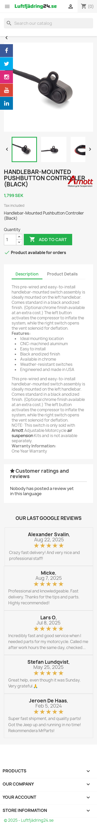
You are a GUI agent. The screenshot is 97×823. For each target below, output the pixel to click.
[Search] (48, 23)
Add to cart (48, 239)
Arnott (18, 430)
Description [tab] (27, 274)
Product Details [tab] (62, 274)
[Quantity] (10, 239)
